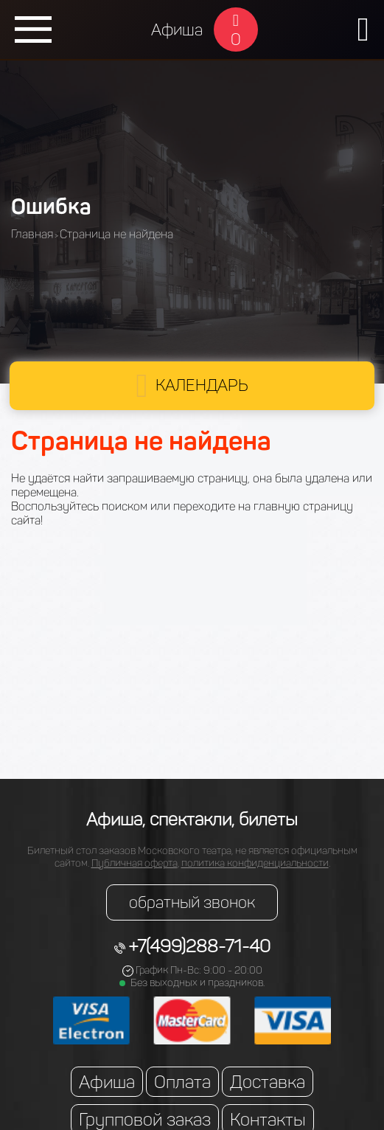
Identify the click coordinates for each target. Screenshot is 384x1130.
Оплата (182, 1081)
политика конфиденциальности (255, 863)
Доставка (267, 1081)
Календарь (202, 385)
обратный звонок (192, 902)
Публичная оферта (134, 863)
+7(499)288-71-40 (199, 946)
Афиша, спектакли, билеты (192, 819)
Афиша (177, 30)
